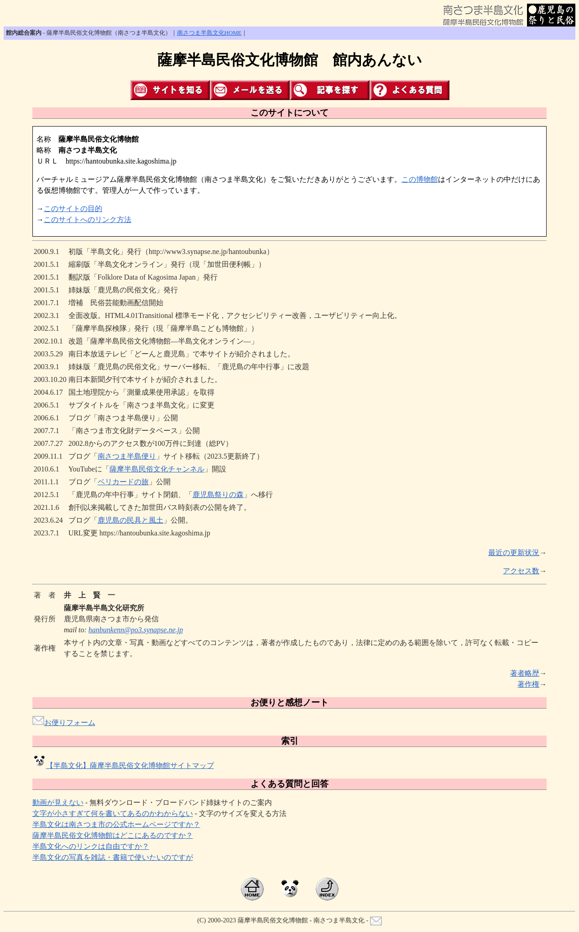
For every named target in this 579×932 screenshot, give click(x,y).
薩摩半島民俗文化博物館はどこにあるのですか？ (112, 835)
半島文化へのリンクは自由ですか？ (90, 846)
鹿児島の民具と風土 (130, 520)
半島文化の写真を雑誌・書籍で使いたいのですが (112, 857)
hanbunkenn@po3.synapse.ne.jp (136, 630)
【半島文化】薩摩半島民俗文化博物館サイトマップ (123, 765)
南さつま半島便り (127, 456)
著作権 (528, 684)
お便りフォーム (63, 722)
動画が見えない (57, 802)
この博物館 (420, 179)
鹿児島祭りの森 (218, 494)
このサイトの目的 (73, 208)
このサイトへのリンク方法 (87, 219)
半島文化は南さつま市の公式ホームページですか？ (116, 824)
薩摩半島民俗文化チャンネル (157, 469)
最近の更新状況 (513, 552)
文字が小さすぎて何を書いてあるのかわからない (112, 813)
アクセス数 (521, 571)
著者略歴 (524, 673)
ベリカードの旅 (123, 482)
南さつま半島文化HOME (209, 33)
